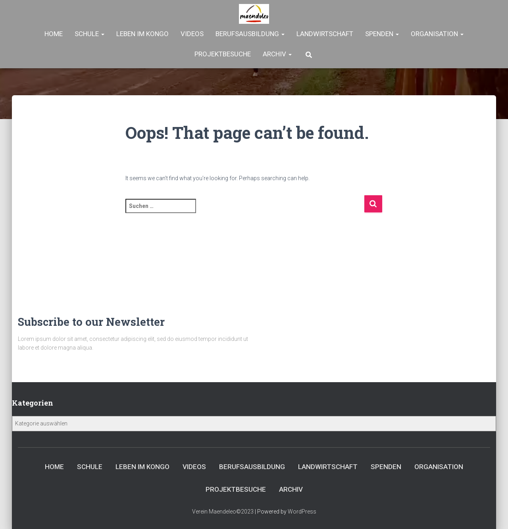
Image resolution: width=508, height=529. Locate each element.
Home (53, 34)
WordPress (302, 511)
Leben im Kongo (142, 34)
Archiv (277, 54)
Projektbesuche (222, 54)
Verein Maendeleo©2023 (223, 511)
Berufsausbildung (250, 34)
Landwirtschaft (324, 34)
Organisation (437, 34)
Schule (89, 34)
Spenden (382, 34)
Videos (192, 34)
